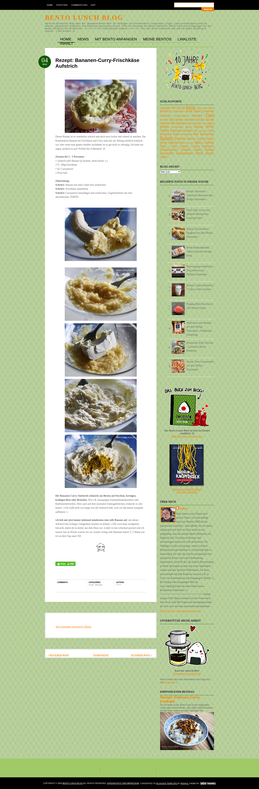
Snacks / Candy (196, 138)
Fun (171, 119)
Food (91, 584)
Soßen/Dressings (176, 142)
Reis (196, 133)
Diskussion (165, 115)
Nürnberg (187, 130)
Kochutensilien (194, 123)
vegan (163, 156)
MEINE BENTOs (157, 39)
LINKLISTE (187, 39)
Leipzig (210, 123)
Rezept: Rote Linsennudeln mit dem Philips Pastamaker (200, 365)
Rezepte (98, 584)
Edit (93, 5)
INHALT (66, 43)
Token (184, 508)
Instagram (169, 682)
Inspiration (181, 123)
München (198, 126)
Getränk (210, 119)
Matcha (164, 126)
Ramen (176, 134)
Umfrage (184, 146)
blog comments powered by (73, 626)
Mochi (188, 126)
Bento (190, 107)
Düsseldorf (197, 115)
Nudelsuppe (176, 130)
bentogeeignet (184, 153)
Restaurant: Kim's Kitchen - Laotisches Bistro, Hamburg (200, 346)
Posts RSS (62, 5)
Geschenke (189, 119)
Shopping (180, 138)
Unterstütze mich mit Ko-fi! (187, 673)
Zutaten (209, 149)
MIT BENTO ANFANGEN (116, 39)
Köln (204, 123)
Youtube (186, 149)
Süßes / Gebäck (204, 142)
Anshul (185, 783)
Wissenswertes (169, 149)
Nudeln (164, 130)
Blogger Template (167, 783)
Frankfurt (164, 119)
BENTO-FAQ (178, 107)
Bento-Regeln (178, 111)
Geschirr (200, 119)
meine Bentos (205, 153)
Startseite (101, 655)
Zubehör (198, 149)
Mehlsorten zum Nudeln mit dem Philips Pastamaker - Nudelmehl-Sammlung (199, 328)
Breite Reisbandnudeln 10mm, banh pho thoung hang (199, 251)
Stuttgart (189, 142)
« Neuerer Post (58, 655)
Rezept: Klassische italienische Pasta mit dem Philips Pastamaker (200, 195)
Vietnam (195, 146)
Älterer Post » (141, 655)
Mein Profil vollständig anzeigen (180, 611)
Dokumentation (181, 115)
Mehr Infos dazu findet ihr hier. (187, 436)
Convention (208, 111)
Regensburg (186, 134)
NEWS (84, 39)
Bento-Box (165, 111)
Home (50, 5)
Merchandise (177, 126)
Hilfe (172, 123)
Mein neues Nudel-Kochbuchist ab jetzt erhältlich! (187, 491)
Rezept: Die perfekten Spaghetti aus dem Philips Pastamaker (200, 233)
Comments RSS (79, 5)
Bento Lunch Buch (205, 108)
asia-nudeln (167, 153)
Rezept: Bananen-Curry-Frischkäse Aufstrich (97, 63)
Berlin (189, 111)
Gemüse (179, 119)
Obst (196, 130)
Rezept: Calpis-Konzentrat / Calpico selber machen (200, 287)
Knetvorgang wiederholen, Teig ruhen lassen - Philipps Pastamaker (200, 270)
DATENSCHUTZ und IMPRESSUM (123, 783)
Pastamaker (166, 134)
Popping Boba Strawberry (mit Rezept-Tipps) (200, 306)
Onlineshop (203, 130)
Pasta (211, 130)
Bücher (197, 111)
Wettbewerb (208, 146)
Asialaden (165, 107)
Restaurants (207, 133)
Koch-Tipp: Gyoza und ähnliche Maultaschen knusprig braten (198, 214)
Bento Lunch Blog (84, 17)
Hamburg (165, 123)
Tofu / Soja (168, 145)
